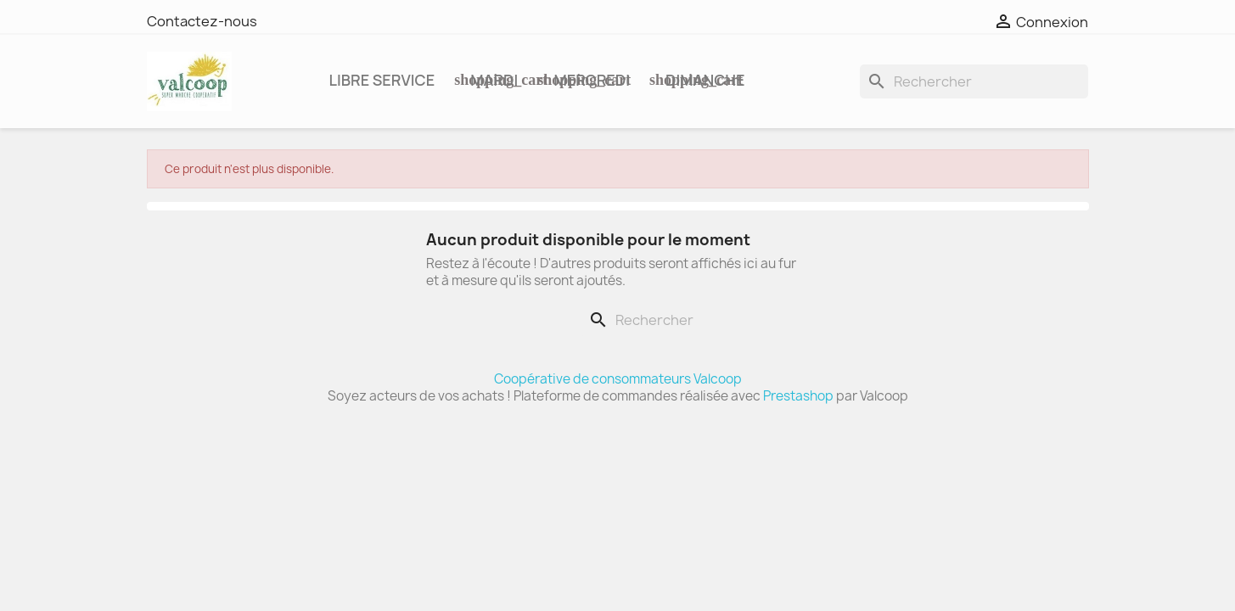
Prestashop (798, 396)
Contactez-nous (202, 21)
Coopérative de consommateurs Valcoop (618, 379)
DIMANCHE (703, 80)
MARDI (493, 80)
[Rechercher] (974, 81)
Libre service (382, 80)
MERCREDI (590, 80)
